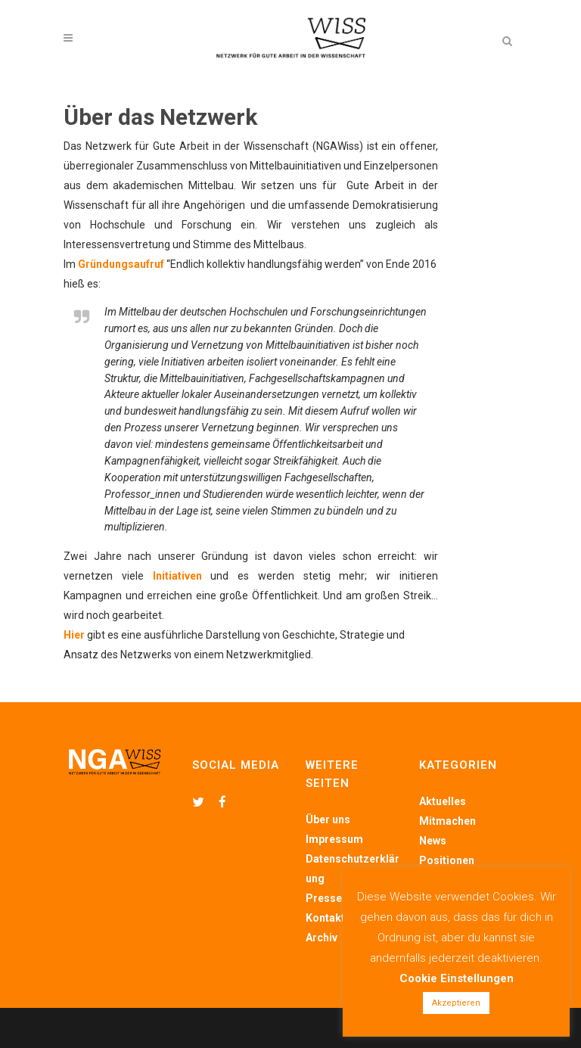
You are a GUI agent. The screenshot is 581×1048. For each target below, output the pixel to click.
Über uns (328, 819)
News (432, 841)
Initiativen (177, 576)
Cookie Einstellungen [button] (456, 978)
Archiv (321, 937)
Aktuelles (442, 801)
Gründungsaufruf (121, 264)
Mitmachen (447, 821)
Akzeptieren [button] (456, 1003)
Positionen (446, 860)
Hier (74, 635)
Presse (324, 898)
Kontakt (325, 918)
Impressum (334, 839)
